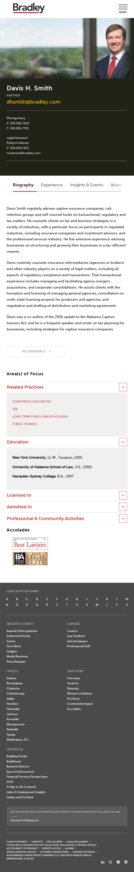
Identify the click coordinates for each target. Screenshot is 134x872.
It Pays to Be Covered (21, 787)
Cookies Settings (84, 852)
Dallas (10, 698)
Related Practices (25, 387)
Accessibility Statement (22, 848)
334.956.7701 (19, 128)
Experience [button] (52, 185)
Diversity (73, 688)
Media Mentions (17, 656)
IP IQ (10, 782)
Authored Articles (18, 636)
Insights (12, 651)
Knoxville (13, 719)
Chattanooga (15, 693)
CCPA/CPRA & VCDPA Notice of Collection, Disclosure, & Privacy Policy (51, 845)
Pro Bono (73, 698)
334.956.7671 (19, 148)
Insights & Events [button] (86, 185)
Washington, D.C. (18, 739)
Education (17, 442)
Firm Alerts (14, 646)
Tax (15, 409)
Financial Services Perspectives (27, 776)
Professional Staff (78, 646)
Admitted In (19, 507)
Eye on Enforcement (20, 771)
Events (11, 641)
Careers (72, 631)
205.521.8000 (54, 841)
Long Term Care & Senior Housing (40, 416)
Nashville (12, 729)
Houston (12, 703)
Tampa (11, 734)
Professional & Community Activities (45, 518)
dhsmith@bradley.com (33, 102)
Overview (73, 678)
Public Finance (24, 424)
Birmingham (15, 683)
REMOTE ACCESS (51, 848)
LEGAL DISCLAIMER (77, 841)
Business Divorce (18, 766)
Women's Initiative (79, 693)
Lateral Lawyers (77, 641)
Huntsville (13, 709)
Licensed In (19, 495)
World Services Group (21, 851)
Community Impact (80, 703)
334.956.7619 (19, 123)
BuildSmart (14, 761)
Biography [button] (23, 185)
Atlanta (11, 678)
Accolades (74, 709)
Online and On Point (20, 797)
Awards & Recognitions (22, 631)
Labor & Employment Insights (26, 792)
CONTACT (37, 841)
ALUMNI (69, 848)
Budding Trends (17, 756)
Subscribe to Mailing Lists (24, 820)
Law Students (76, 636)
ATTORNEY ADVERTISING (54, 851)
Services (72, 683)
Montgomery (16, 118)
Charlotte (13, 688)
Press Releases (16, 661)
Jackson (12, 714)
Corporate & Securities (31, 401)
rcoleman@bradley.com (24, 153)
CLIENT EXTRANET (17, 841)
